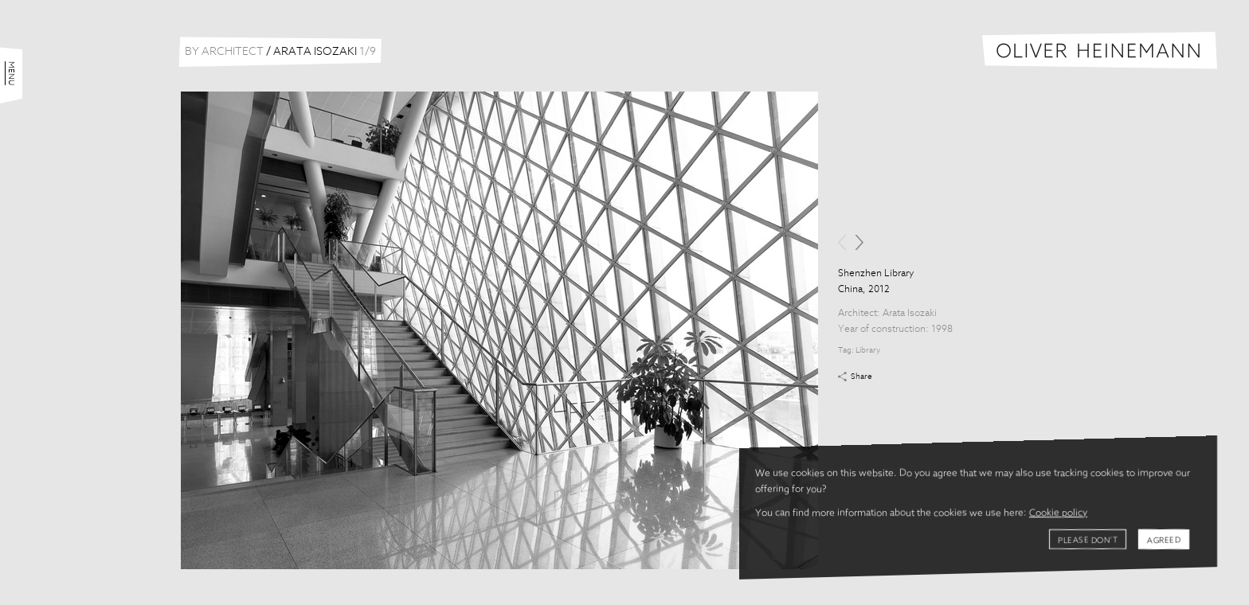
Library (868, 350)
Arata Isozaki (910, 313)
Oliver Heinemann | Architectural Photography (1099, 50)
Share (861, 377)
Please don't (1088, 540)
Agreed (1163, 540)
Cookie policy (1058, 513)
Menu (11, 73)
